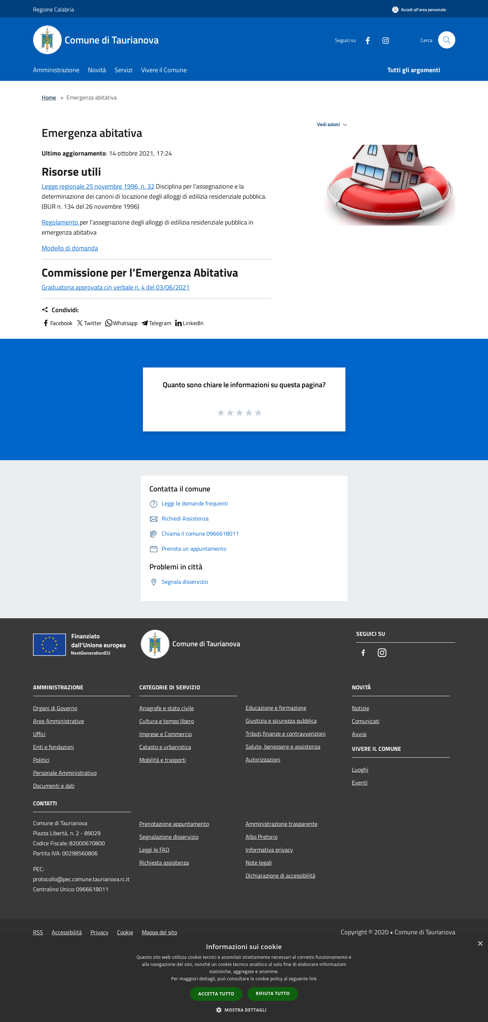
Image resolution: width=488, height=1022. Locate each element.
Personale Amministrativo (65, 772)
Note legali (259, 862)
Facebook (57, 323)
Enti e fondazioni (53, 747)
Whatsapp (121, 323)
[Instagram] (383, 40)
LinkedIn (189, 323)
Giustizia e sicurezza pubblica (281, 720)
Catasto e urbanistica (165, 747)
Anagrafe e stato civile (166, 708)
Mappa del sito (159, 932)
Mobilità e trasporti (162, 759)
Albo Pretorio (262, 836)
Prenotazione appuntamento (174, 823)
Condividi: (60, 310)
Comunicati (366, 721)
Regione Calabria (53, 9)
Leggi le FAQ (154, 849)
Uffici (39, 734)
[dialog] (244, 979)
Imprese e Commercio (165, 734)
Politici (41, 759)
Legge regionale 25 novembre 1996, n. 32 (98, 186)
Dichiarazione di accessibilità (280, 875)
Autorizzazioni (263, 759)
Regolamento (61, 222)
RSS (38, 932)
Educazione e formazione (276, 707)
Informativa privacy (269, 849)
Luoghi (360, 769)
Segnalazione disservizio (169, 836)
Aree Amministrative (58, 721)
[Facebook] (365, 40)
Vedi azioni (333, 124)
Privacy (99, 932)
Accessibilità (67, 932)
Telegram (155, 323)
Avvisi (359, 734)
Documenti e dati (54, 785)
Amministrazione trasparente (281, 823)
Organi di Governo (55, 708)
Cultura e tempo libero (166, 721)
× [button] (480, 944)
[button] (244, 1009)
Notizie (360, 708)
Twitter (88, 323)
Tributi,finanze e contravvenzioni (286, 733)
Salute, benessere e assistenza (283, 746)
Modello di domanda (70, 248)
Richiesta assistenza (164, 862)
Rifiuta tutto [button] (273, 993)
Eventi (360, 782)
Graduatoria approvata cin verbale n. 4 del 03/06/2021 (116, 287)
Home (49, 97)
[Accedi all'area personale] (419, 9)
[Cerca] (446, 39)
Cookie (125, 932)
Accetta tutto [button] (216, 994)
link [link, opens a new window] (313, 979)
